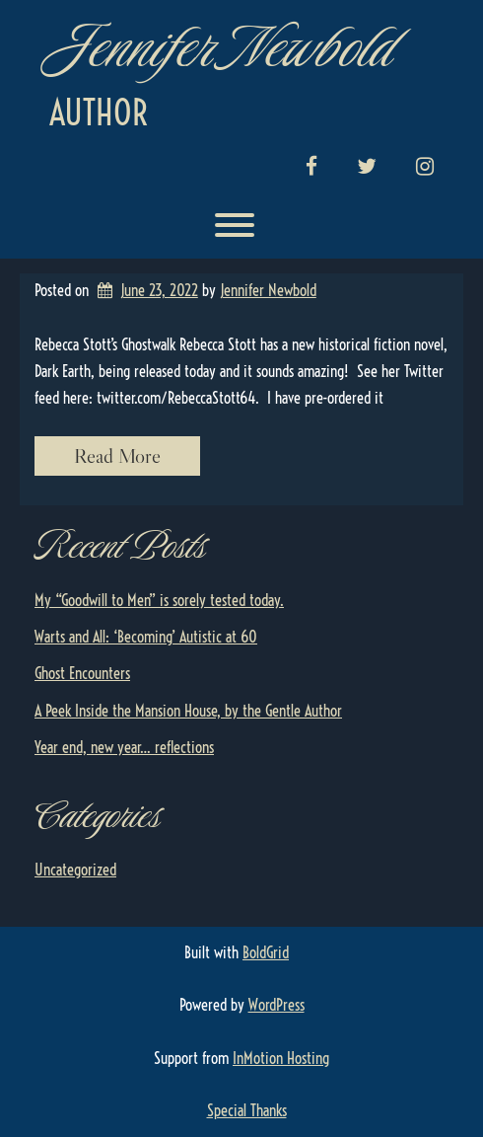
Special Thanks (247, 1110)
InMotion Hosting (281, 1058)
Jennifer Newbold (219, 47)
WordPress (276, 1005)
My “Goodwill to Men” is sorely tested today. (159, 600)
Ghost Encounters (82, 673)
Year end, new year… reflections (124, 747)
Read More (117, 456)
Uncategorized (75, 869)
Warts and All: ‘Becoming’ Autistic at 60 (145, 636)
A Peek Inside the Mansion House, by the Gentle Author (188, 710)
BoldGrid (265, 952)
